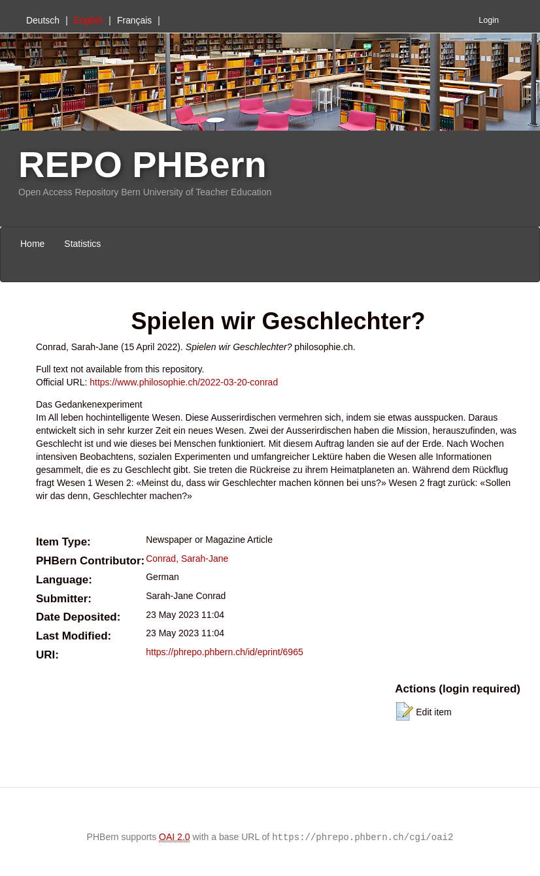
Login (489, 20)
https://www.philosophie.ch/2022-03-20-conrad (184, 382)
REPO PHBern (142, 164)
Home (32, 243)
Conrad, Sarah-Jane (187, 558)
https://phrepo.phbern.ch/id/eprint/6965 (224, 652)
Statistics (82, 243)
